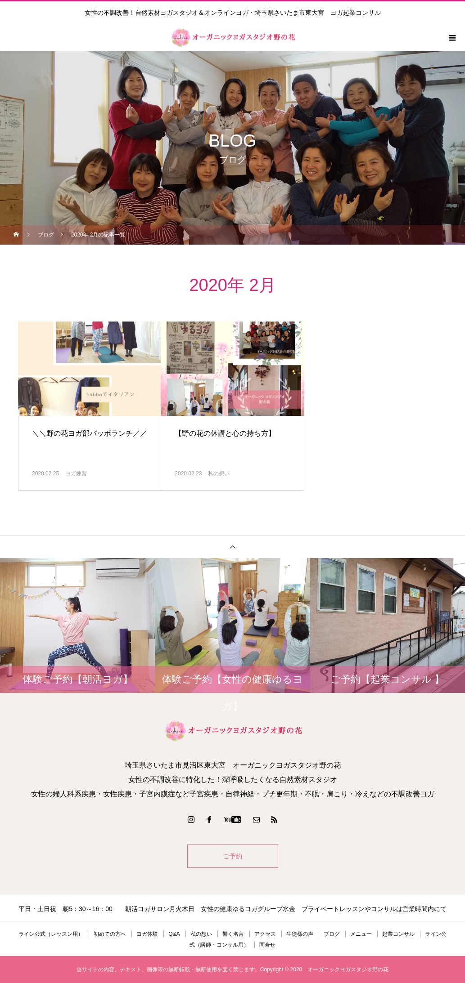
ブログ (332, 934)
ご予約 (232, 856)
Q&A (174, 934)
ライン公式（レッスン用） (50, 934)
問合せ (267, 945)
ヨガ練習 (76, 473)
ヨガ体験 (147, 934)
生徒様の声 (299, 934)
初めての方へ (110, 934)
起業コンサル (398, 934)
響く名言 (233, 934)
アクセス (265, 934)
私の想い (219, 473)
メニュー (361, 934)
